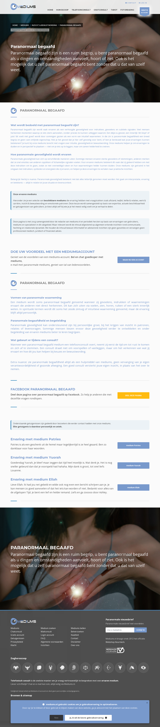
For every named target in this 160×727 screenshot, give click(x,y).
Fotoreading (127, 10)
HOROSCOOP (62, 10)
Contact (74, 638)
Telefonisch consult (20, 680)
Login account (47, 635)
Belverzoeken (77, 631)
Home (15, 25)
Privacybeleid (17, 641)
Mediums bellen (78, 628)
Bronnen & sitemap (21, 695)
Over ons (75, 645)
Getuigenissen (17, 638)
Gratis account (17, 635)
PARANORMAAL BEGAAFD (70, 25)
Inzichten (45, 645)
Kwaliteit (75, 635)
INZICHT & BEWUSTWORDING (44, 25)
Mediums (15, 628)
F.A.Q (43, 638)
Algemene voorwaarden (52, 641)
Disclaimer (76, 641)
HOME (50, 10)
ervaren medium (110, 680)
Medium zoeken (48, 628)
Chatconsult (101, 10)
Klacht (13, 645)
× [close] (147, 716)
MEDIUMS (25, 25)
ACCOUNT (144, 11)
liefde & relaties (131, 200)
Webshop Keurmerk (115, 642)
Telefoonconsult (81, 10)
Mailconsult (46, 631)
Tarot (114, 10)
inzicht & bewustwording (33, 203)
